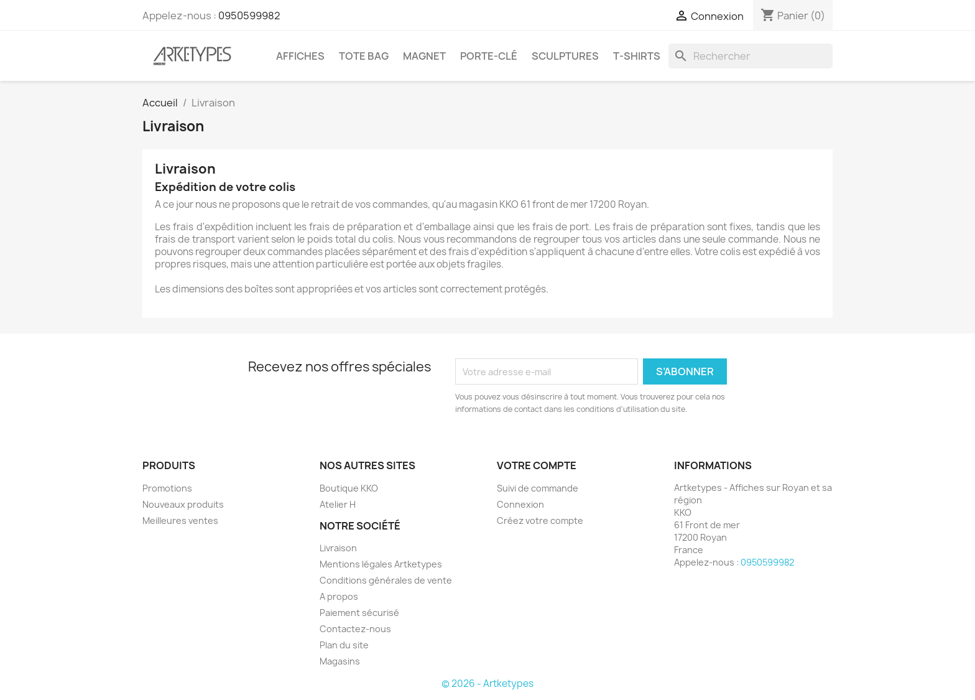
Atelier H (338, 504)
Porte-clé (488, 56)
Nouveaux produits (183, 504)
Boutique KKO (349, 488)
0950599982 (249, 15)
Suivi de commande (537, 488)
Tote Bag (364, 56)
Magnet (424, 56)
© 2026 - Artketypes (487, 683)
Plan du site (344, 645)
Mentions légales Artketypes (381, 564)
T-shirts (636, 56)
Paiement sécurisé (359, 612)
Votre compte (536, 465)
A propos (339, 596)
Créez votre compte (540, 520)
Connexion (520, 504)
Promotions (167, 488)
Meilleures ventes (180, 520)
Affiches (300, 56)
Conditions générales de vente (386, 580)
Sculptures (565, 56)
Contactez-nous (355, 629)
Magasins (340, 661)
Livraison (338, 548)
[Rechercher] (750, 56)
